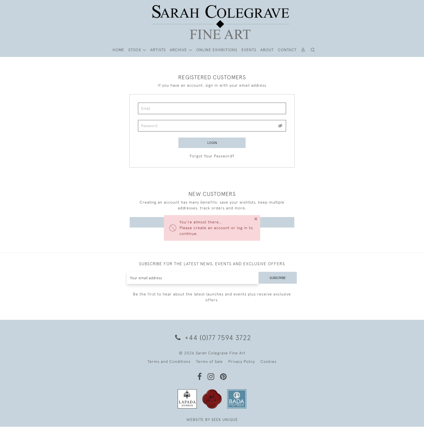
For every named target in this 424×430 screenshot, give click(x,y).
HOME (118, 50)
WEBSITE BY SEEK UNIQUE (212, 423)
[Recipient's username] (191, 281)
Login (212, 143)
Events (248, 50)
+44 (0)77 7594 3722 (212, 341)
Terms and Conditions (169, 365)
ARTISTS (158, 50)
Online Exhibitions (216, 50)
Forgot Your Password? (212, 157)
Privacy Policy (241, 365)
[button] (313, 50)
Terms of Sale (209, 365)
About (267, 50)
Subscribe (276, 281)
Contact (287, 50)
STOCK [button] (135, 50)
